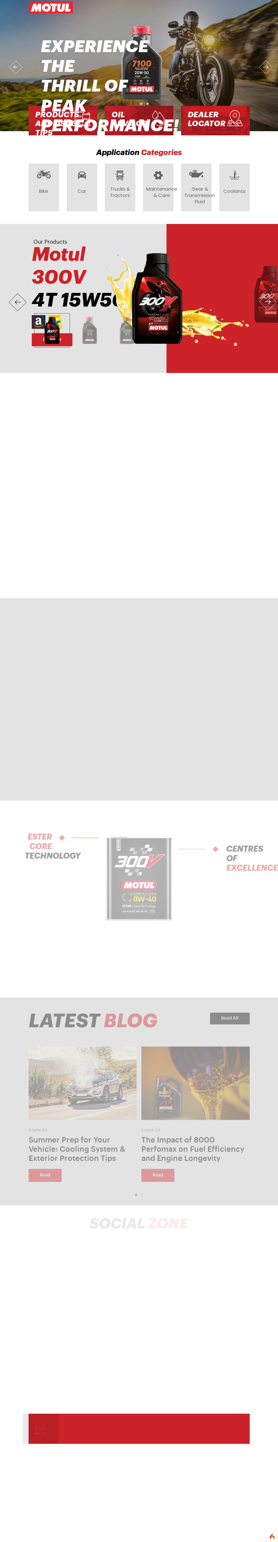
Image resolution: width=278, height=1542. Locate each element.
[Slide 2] (89, 331)
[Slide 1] (52, 331)
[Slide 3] (127, 331)
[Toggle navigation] (241, 7)
